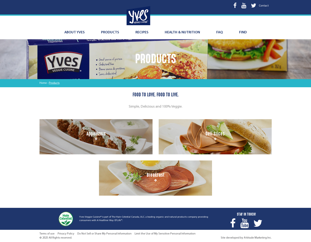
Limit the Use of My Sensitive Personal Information (165, 233)
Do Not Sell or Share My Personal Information (104, 233)
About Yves (74, 32)
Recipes (141, 32)
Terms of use (47, 233)
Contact (264, 5)
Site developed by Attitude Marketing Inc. (246, 237)
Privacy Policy (66, 233)
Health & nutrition (182, 32)
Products (110, 32)
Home (43, 83)
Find (243, 32)
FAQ (219, 32)
